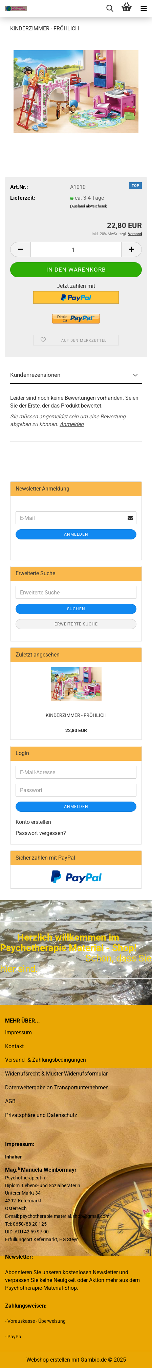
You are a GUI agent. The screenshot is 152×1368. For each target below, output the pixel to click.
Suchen (76, 609)
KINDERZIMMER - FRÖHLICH (76, 715)
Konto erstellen (33, 822)
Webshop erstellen (48, 1360)
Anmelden (72, 424)
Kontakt (14, 1046)
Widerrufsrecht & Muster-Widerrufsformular (56, 1073)
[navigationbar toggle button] (143, 8)
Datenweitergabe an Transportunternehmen (57, 1087)
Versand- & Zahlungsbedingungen (45, 1060)
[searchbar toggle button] (109, 8)
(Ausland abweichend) (88, 206)
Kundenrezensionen (35, 374)
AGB (10, 1101)
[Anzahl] (76, 249)
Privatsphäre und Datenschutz (41, 1115)
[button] (20, 249)
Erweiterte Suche (76, 624)
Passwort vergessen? (41, 833)
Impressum (18, 1032)
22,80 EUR (76, 730)
